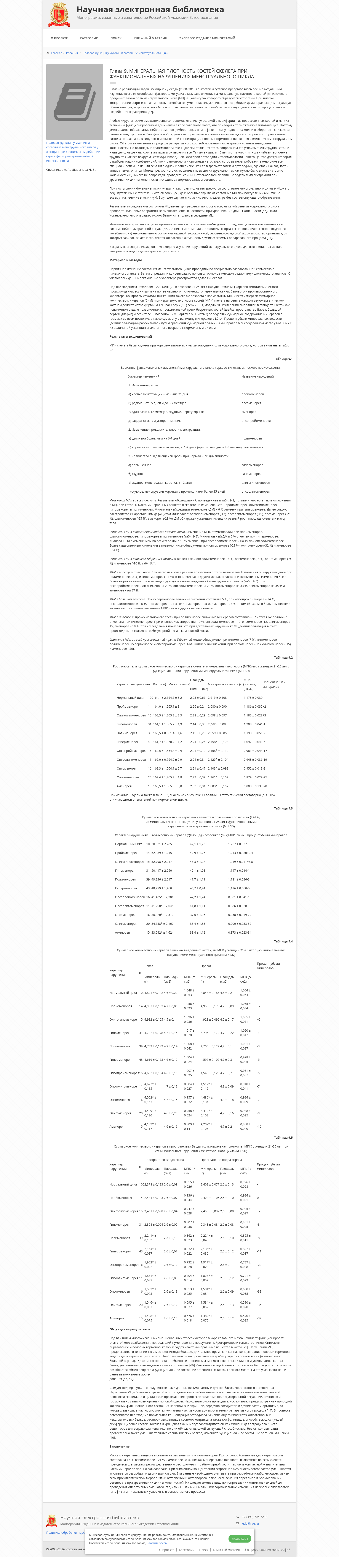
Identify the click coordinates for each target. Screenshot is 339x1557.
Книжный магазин (150, 38)
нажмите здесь (157, 1543)
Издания (72, 53)
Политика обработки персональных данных (78, 1532)
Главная (56, 53)
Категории (89, 38)
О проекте (59, 38)
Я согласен (240, 1539)
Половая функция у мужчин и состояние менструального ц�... (125, 53)
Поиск (116, 38)
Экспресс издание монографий (207, 38)
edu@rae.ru (250, 1523)
